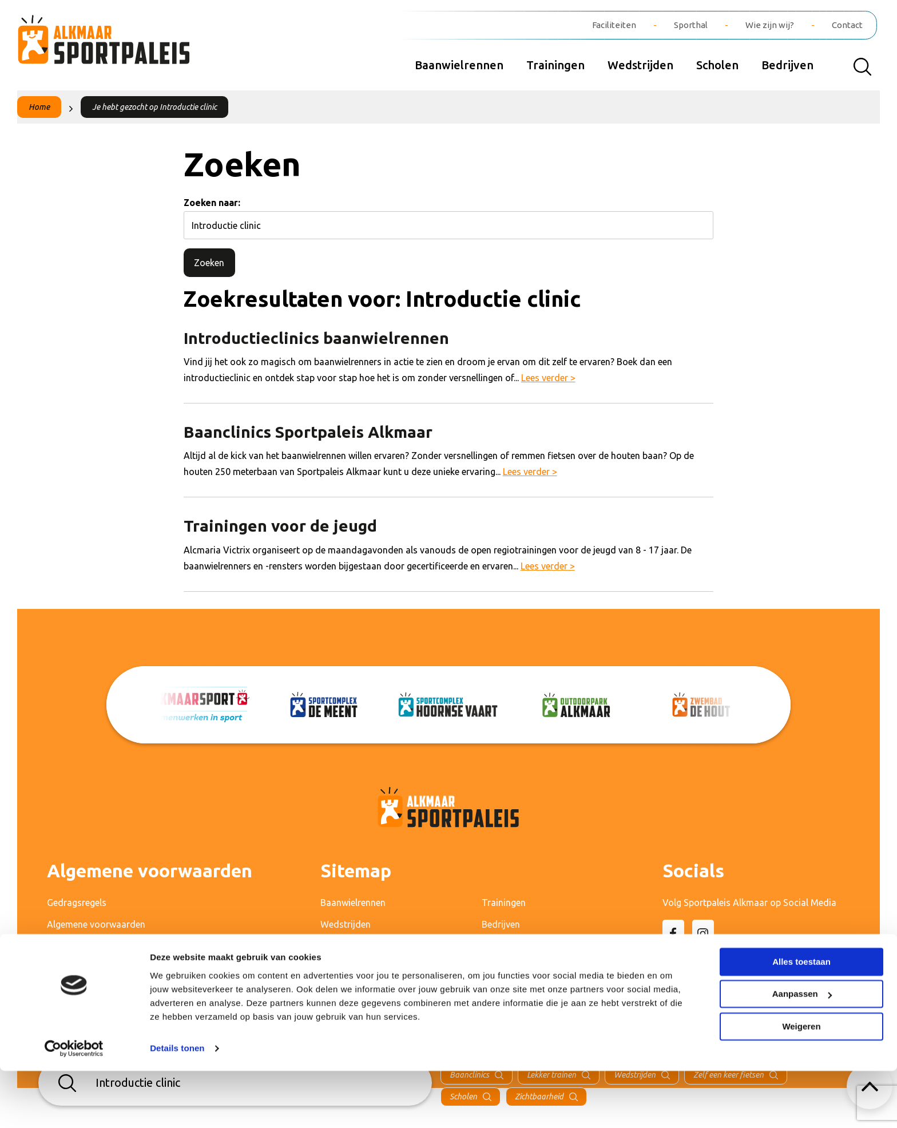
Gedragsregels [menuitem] (76, 902)
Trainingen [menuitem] (555, 65)
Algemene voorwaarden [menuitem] (96, 924)
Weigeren (801, 1084)
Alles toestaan (801, 1019)
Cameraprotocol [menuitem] (81, 968)
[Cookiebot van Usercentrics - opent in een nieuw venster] (74, 1105)
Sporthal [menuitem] (691, 25)
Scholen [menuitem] (717, 65)
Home (39, 107)
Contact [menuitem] (847, 25)
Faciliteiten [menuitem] (614, 25)
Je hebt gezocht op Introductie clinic (154, 107)
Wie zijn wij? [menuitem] (769, 25)
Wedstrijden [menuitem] (640, 65)
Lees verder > (548, 378)
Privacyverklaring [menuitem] (82, 946)
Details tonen (177, 1105)
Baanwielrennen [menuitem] (459, 65)
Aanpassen (802, 1051)
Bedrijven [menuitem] (787, 65)
